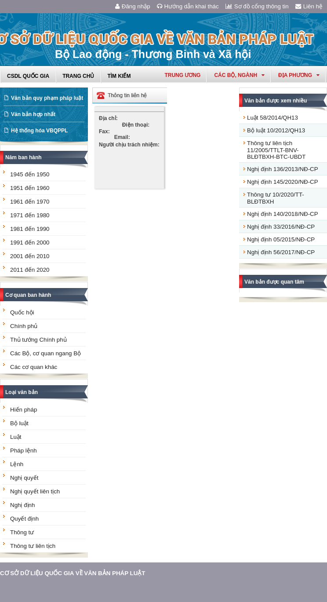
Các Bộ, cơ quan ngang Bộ (45, 353)
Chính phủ (23, 326)
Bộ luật (19, 423)
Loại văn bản (21, 392)
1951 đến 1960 (30, 188)
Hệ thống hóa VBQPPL (39, 131)
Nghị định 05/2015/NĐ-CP (281, 239)
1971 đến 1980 (30, 215)
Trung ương (182, 75)
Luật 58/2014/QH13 (272, 117)
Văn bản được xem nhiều (275, 101)
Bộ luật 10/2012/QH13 (276, 130)
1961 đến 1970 (30, 201)
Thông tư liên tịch (32, 546)
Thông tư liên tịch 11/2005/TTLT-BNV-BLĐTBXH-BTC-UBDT (276, 150)
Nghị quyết (24, 477)
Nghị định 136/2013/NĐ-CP (282, 169)
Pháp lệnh (23, 450)
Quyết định (24, 518)
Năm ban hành (23, 157)
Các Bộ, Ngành (239, 75)
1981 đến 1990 (30, 229)
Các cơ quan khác (33, 367)
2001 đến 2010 (30, 256)
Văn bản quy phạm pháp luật (47, 98)
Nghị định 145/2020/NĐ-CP (282, 182)
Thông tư (22, 532)
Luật (16, 437)
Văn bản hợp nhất (33, 114)
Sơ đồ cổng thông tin (257, 6)
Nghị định (22, 505)
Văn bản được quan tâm (274, 282)
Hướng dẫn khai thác (188, 6)
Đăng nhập (132, 6)
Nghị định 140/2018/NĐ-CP (282, 214)
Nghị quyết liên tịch (35, 491)
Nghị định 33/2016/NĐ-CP (281, 226)
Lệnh (16, 464)
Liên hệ (309, 6)
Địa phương (299, 75)
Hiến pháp (23, 409)
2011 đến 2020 (30, 269)
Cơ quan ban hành (28, 295)
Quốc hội (22, 312)
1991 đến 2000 (30, 242)
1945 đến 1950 (30, 174)
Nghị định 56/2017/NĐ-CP (281, 252)
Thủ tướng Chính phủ (38, 339)
